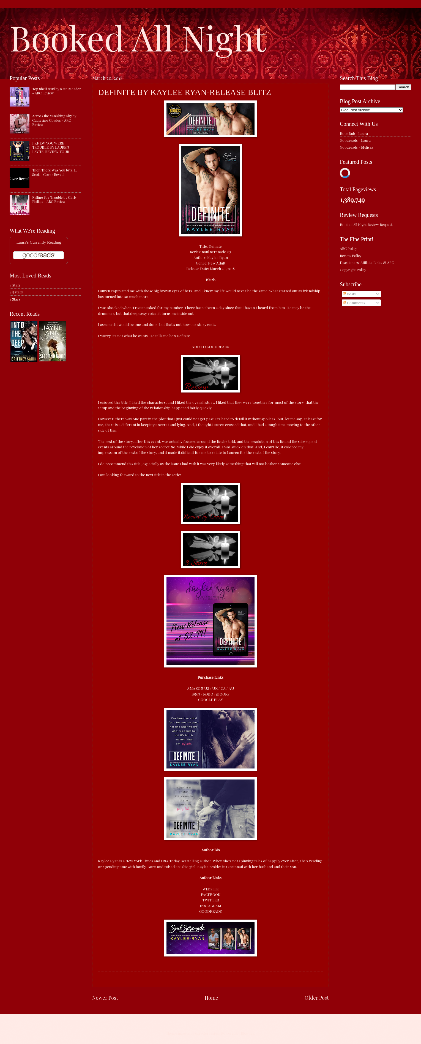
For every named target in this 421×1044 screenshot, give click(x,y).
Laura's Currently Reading (38, 242)
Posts (349, 293)
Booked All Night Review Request (366, 224)
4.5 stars (16, 292)
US (206, 688)
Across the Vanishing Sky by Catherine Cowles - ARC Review (54, 120)
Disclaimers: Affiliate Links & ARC (367, 262)
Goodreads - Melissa (356, 147)
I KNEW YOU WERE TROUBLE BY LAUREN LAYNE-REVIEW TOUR (50, 147)
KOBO (208, 693)
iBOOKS (222, 693)
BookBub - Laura (354, 133)
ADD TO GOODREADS (210, 346)
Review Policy (350, 255)
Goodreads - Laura (355, 140)
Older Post (317, 997)
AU (231, 688)
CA (223, 688)
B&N (196, 693)
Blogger (247, 1033)
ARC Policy (348, 248)
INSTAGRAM (210, 905)
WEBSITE (210, 888)
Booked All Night (138, 37)
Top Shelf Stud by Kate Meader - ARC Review (56, 90)
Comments (354, 302)
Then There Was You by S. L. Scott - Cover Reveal (54, 172)
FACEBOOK (210, 894)
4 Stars (15, 285)
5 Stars (15, 299)
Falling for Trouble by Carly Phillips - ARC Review (54, 199)
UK (215, 688)
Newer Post (105, 997)
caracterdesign (207, 1033)
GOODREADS (210, 911)
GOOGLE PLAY (210, 699)
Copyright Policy (353, 269)
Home (211, 997)
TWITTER (210, 899)
